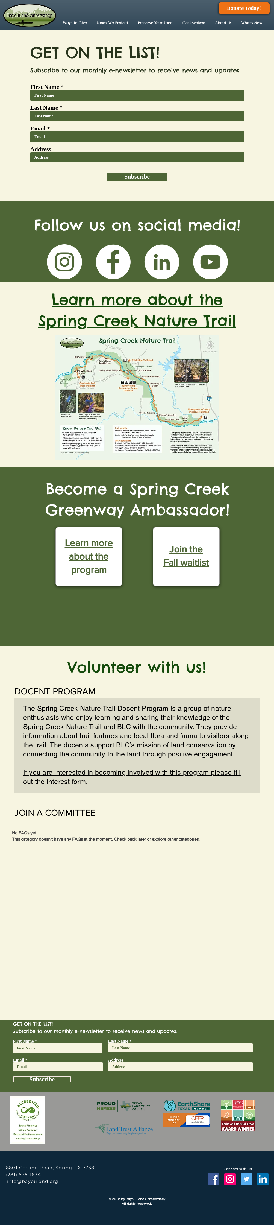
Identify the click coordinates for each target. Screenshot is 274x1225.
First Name (44, 87)
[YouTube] (210, 261)
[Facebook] (113, 261)
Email (38, 128)
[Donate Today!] (244, 8)
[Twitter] (246, 1179)
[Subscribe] (137, 177)
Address (40, 149)
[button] (113, 22)
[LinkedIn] (161, 261)
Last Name (44, 108)
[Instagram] (230, 1179)
